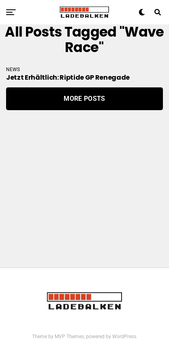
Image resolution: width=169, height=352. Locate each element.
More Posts (84, 98)
